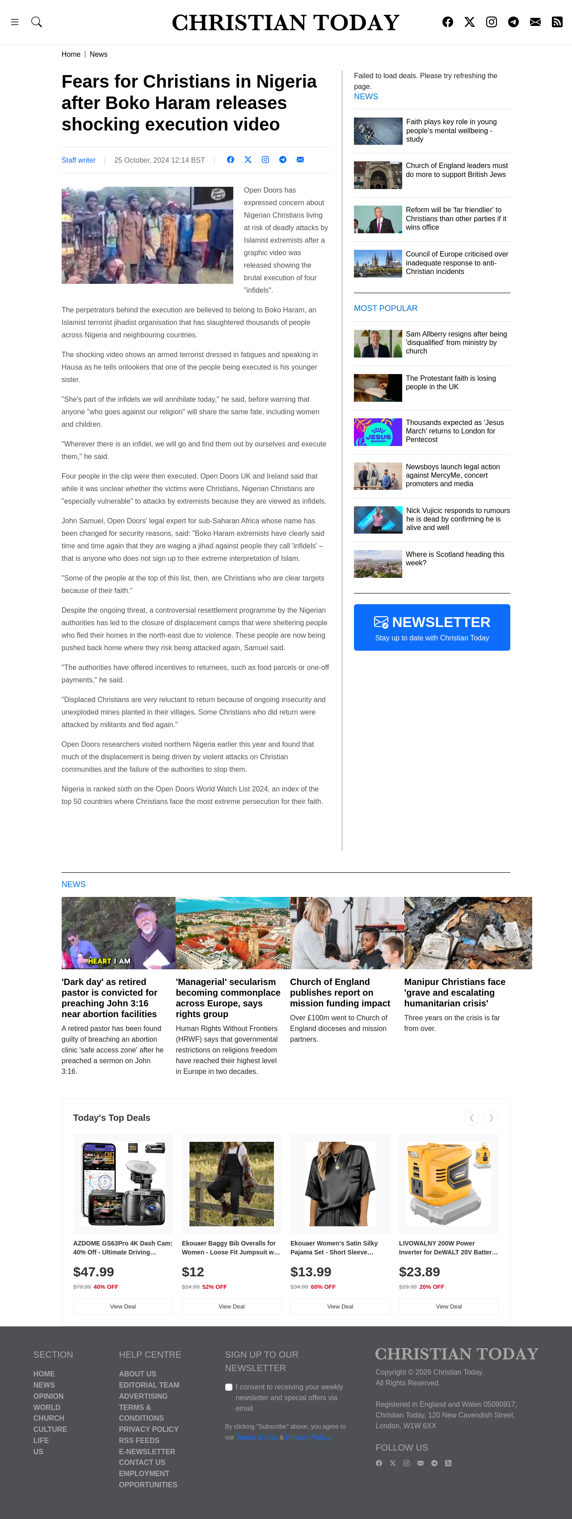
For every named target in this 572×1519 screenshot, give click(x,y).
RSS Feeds (139, 1440)
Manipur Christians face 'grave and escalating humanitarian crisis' (455, 992)
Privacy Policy (149, 1429)
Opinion (49, 1396)
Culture (50, 1429)
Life (41, 1440)
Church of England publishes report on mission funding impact (340, 992)
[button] (14, 23)
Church (49, 1418)
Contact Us (142, 1462)
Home (71, 54)
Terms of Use (257, 1438)
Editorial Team (149, 1385)
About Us (137, 1374)
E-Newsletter (147, 1451)
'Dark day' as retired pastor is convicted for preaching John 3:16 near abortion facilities (110, 998)
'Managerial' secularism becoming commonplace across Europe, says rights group (228, 998)
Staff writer (79, 160)
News (99, 54)
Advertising (143, 1396)
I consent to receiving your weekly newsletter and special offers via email (289, 1397)
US (38, 1451)
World (47, 1407)
